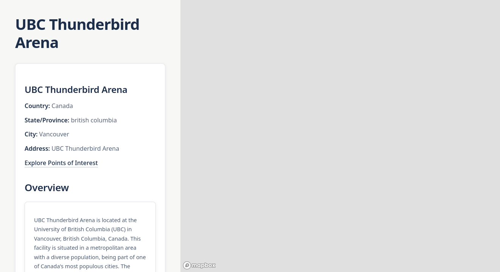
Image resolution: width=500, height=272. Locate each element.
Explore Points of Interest (61, 163)
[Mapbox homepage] (199, 265)
